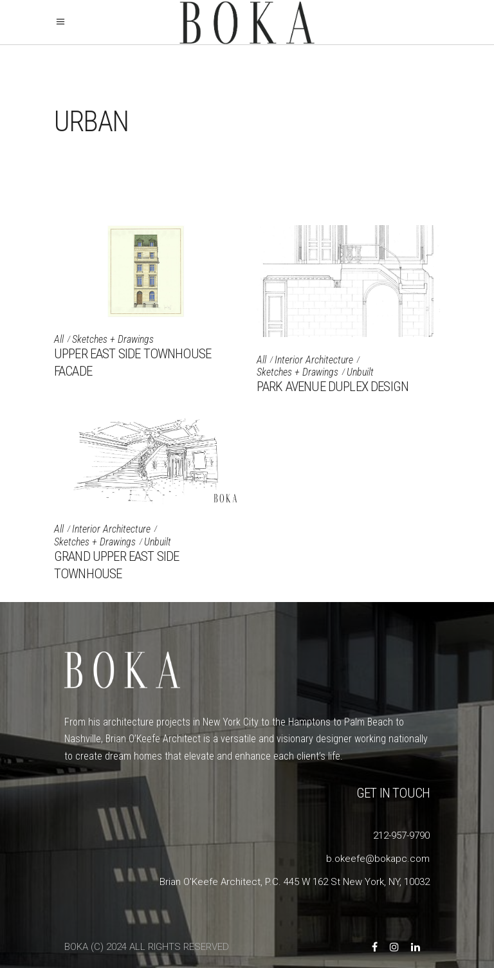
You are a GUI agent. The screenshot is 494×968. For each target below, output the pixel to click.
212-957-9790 (401, 835)
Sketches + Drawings (113, 339)
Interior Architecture (314, 360)
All (59, 339)
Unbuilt (360, 372)
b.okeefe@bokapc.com (378, 858)
